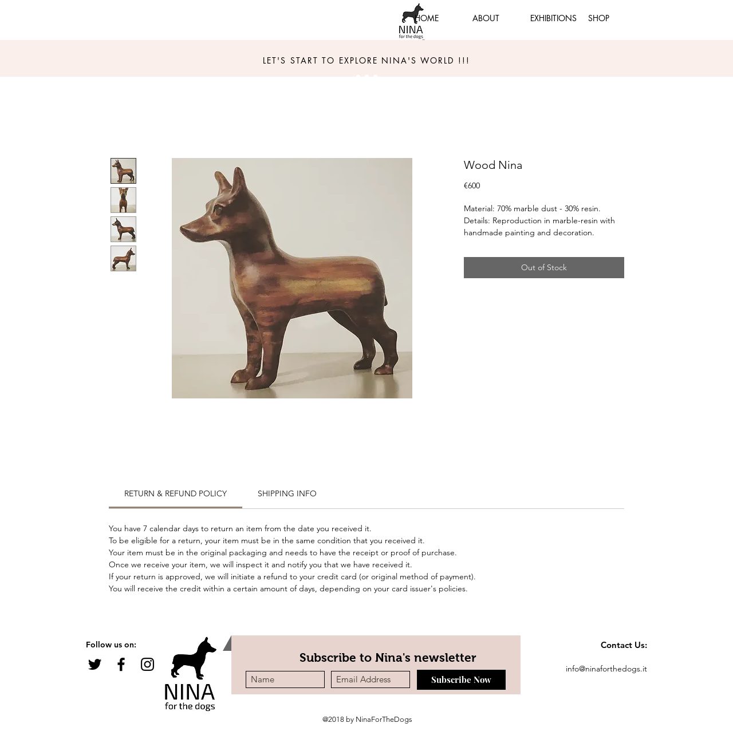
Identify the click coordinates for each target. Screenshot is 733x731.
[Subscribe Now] (461, 680)
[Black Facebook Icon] (121, 664)
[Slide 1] (358, 77)
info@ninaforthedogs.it (606, 668)
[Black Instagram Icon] (147, 664)
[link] (175, 493)
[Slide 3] (367, 77)
